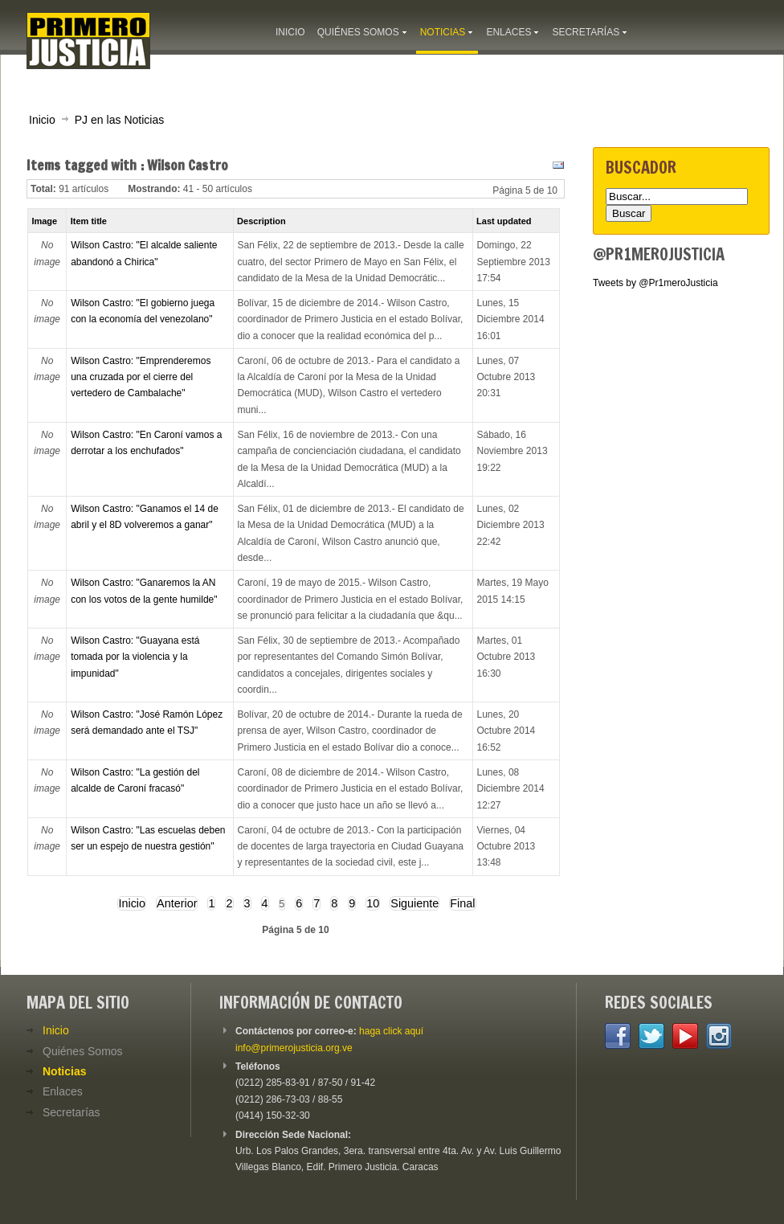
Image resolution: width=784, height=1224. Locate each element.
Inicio (42, 119)
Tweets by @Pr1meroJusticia (655, 283)
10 (372, 903)
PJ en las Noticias (120, 119)
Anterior (177, 903)
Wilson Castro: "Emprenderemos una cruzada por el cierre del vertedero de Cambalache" (140, 377)
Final (462, 903)
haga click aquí (391, 1031)
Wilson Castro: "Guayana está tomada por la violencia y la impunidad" (135, 657)
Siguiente (414, 903)
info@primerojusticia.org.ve (294, 1048)
